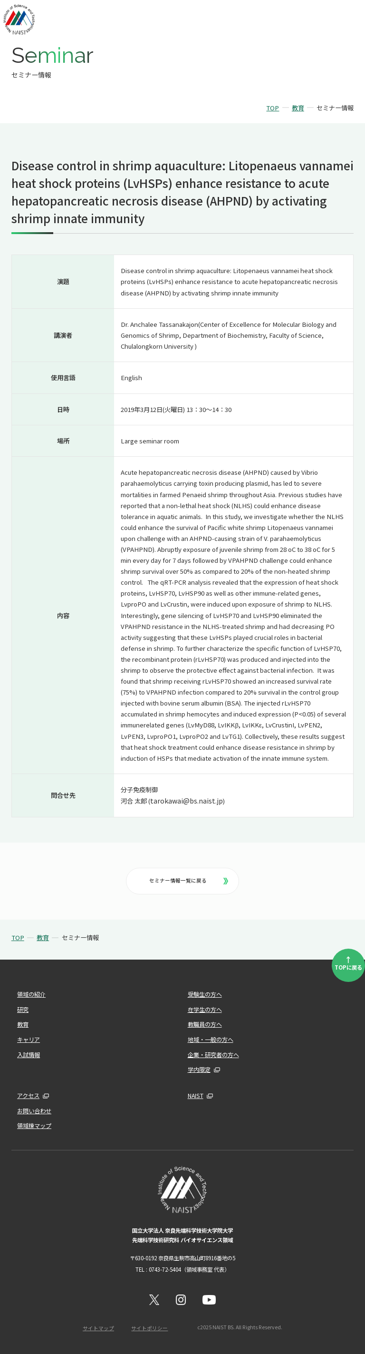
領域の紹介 (31, 994)
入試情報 (28, 1054)
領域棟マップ (34, 1125)
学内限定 (199, 1069)
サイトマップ (98, 1328)
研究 (23, 1009)
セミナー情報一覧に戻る (188, 880)
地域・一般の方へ (210, 1039)
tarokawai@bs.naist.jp (186, 800)
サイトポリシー (149, 1328)
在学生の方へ (205, 1009)
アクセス (28, 1095)
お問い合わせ (34, 1111)
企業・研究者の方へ (213, 1054)
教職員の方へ (205, 1024)
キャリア (28, 1039)
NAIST (195, 1095)
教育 (298, 107)
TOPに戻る (348, 962)
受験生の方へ (205, 994)
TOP (272, 107)
